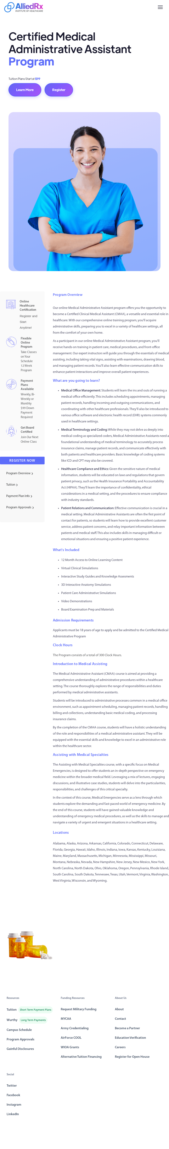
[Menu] (160, 7)
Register (58, 90)
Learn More (25, 90)
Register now (22, 460)
